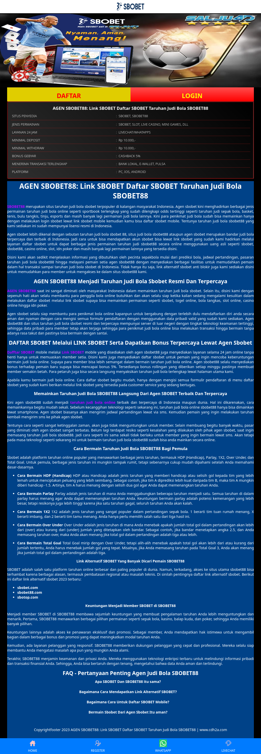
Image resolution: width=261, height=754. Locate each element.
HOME (32, 746)
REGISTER (98, 746)
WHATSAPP (163, 746)
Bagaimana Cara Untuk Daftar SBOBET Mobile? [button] (128, 701)
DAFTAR (69, 95)
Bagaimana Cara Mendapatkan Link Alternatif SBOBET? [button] (128, 691)
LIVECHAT (228, 746)
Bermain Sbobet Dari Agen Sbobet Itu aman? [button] (128, 712)
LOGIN (192, 95)
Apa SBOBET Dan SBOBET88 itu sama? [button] (128, 681)
